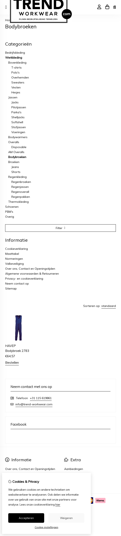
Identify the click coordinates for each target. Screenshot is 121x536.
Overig (9, 217)
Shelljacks (18, 117)
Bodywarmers (17, 137)
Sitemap (11, 288)
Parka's (16, 112)
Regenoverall (20, 192)
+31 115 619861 (41, 398)
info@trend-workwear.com (33, 404)
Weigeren (66, 518)
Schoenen (12, 207)
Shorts (15, 172)
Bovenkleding (17, 62)
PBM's (9, 212)
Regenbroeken (21, 182)
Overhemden (20, 77)
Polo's (15, 72)
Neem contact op (17, 283)
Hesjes (15, 92)
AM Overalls (16, 152)
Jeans (15, 167)
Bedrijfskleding (15, 52)
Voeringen (18, 132)
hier (57, 504)
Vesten (16, 87)
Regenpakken (20, 197)
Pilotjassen (18, 107)
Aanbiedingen (73, 469)
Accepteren (26, 518)
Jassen (12, 97)
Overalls (13, 142)
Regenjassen (20, 187)
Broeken (13, 162)
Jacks (15, 102)
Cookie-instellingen (46, 527)
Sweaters (17, 82)
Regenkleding (17, 177)
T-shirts (16, 67)
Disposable (18, 147)
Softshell (17, 122)
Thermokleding (18, 202)
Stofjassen (18, 127)
